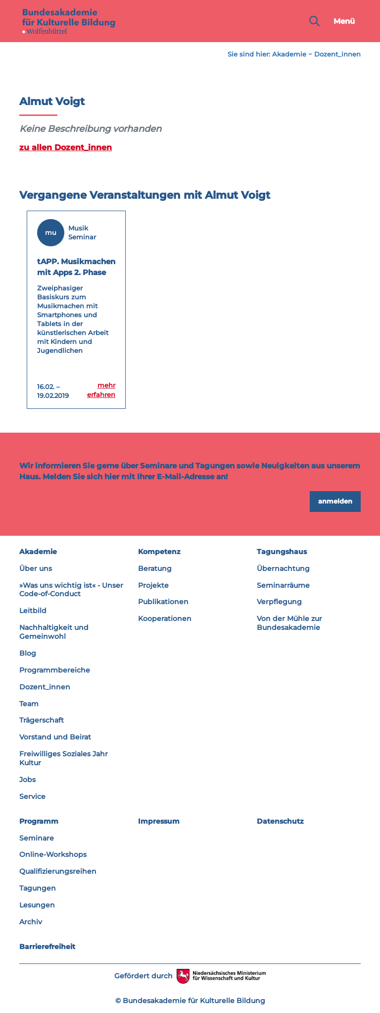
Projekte (153, 584)
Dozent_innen (337, 54)
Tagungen (37, 888)
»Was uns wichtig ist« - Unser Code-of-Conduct (71, 589)
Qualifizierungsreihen (57, 871)
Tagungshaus (282, 551)
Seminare (36, 837)
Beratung (155, 567)
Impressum (159, 820)
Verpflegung (279, 601)
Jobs (27, 779)
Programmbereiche (54, 669)
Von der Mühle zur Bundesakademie (289, 623)
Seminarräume (283, 584)
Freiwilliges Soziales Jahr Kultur (63, 758)
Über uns (35, 567)
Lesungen (37, 904)
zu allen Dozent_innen (61, 147)
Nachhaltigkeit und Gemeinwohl (54, 632)
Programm (38, 820)
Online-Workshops (53, 854)
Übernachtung (283, 567)
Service (32, 795)
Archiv (30, 921)
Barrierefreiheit (47, 946)
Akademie (289, 54)
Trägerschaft (41, 720)
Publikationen (163, 601)
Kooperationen (164, 618)
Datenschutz (280, 820)
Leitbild (33, 610)
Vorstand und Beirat (55, 736)
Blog (27, 652)
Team (29, 703)
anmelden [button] (335, 501)
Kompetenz (159, 551)
